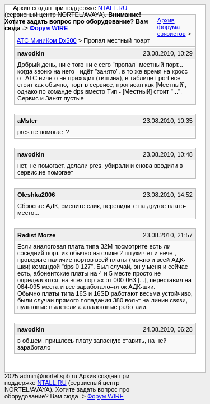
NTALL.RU (112, 7)
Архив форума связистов (171, 27)
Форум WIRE (49, 28)
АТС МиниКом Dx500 (47, 40)
